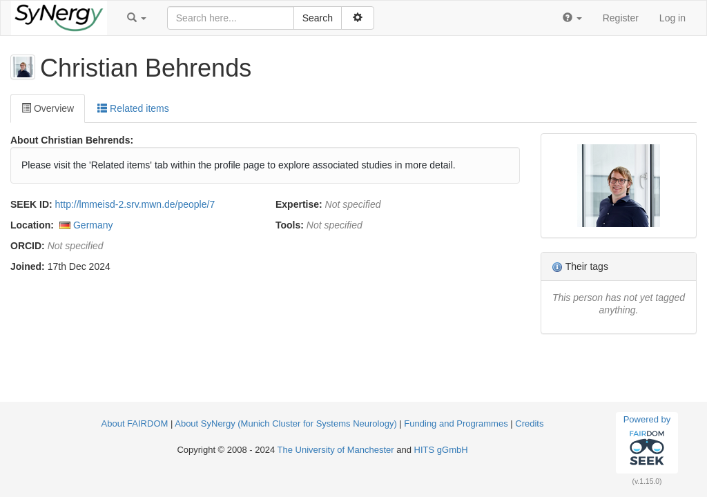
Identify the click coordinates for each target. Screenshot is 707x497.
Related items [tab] (132, 108)
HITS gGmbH (441, 450)
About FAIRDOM (134, 423)
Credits (529, 423)
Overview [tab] (47, 108)
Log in (672, 17)
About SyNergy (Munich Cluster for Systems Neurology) (286, 423)
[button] (137, 18)
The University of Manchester (336, 450)
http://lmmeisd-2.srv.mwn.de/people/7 (135, 204)
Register (621, 17)
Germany (93, 225)
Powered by (647, 442)
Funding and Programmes (455, 423)
